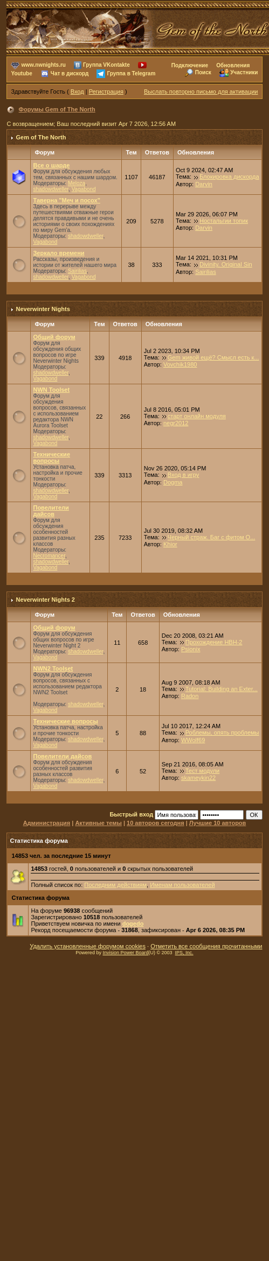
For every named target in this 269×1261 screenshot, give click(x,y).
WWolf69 (193, 740)
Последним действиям (115, 885)
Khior (170, 544)
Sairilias (77, 271)
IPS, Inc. (184, 952)
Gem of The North (41, 137)
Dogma (172, 482)
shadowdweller (50, 189)
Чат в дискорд (69, 73)
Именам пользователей (182, 885)
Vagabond (84, 189)
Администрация (47, 823)
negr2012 (176, 423)
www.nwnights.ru (44, 65)
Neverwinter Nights (43, 309)
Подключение (189, 65)
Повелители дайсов (50, 510)
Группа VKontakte (106, 65)
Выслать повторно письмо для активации (201, 91)
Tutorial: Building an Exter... (221, 689)
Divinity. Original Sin (225, 264)
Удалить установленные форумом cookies (88, 946)
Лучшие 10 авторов (217, 823)
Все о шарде (51, 165)
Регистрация (106, 91)
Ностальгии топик (223, 220)
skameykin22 (198, 777)
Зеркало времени (58, 253)
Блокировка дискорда (229, 176)
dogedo (133, 923)
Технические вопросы (51, 457)
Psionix (190, 649)
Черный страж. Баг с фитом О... (212, 537)
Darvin (203, 184)
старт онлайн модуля (197, 416)
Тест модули (202, 770)
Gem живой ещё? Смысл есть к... (213, 357)
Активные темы (98, 823)
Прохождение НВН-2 (214, 642)
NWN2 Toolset (53, 668)
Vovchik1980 (180, 364)
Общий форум (54, 337)
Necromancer (49, 556)
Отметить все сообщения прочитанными (206, 946)
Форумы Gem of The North (57, 109)
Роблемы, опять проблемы (222, 732)
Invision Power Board (125, 952)
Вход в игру (183, 474)
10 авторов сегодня (155, 823)
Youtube (21, 73)
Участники (244, 72)
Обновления (233, 65)
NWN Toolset (51, 389)
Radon (189, 696)
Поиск (203, 72)
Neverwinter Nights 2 (45, 599)
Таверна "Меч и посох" (66, 200)
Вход (77, 91)
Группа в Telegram (131, 73)
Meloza (76, 183)
